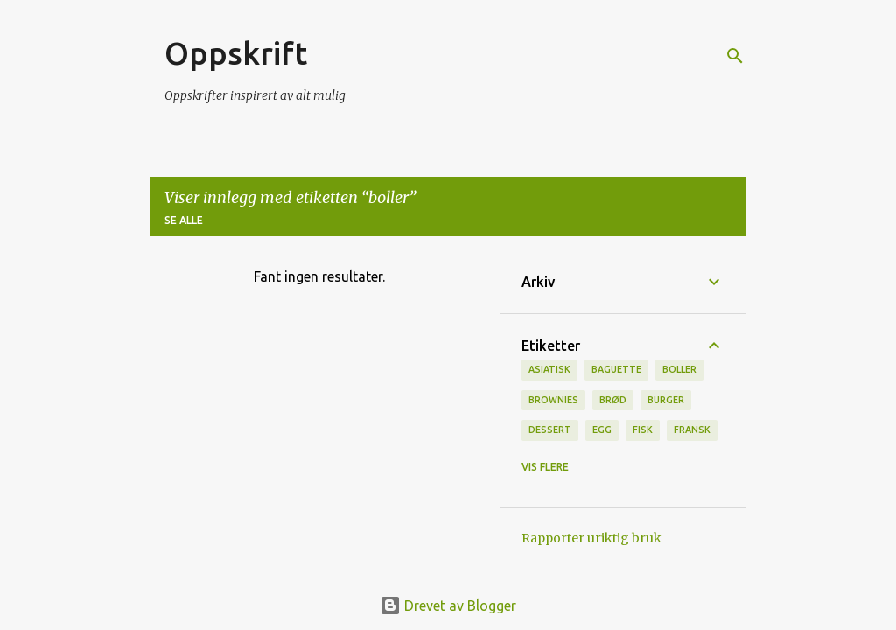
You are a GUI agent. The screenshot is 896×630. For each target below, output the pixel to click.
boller (679, 369)
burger (666, 400)
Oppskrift (235, 53)
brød (612, 400)
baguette (616, 369)
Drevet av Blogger (448, 605)
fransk (692, 429)
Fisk (643, 429)
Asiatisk (549, 369)
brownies (553, 400)
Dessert (549, 429)
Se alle (183, 220)
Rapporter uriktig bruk (592, 538)
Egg (602, 429)
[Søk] (735, 56)
